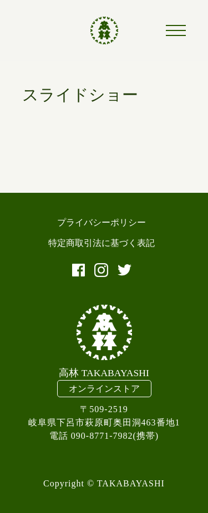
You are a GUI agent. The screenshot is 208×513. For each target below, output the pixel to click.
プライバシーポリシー (101, 222)
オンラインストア (104, 388)
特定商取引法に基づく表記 (101, 243)
